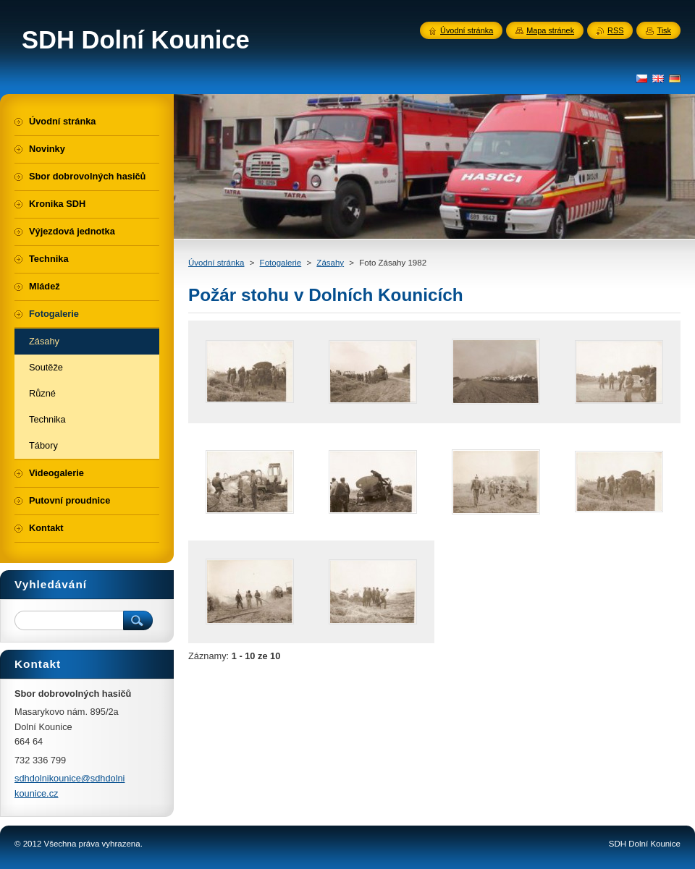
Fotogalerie (281, 262)
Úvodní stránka (216, 262)
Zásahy (330, 262)
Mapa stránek (550, 30)
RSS (615, 30)
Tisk (664, 30)
